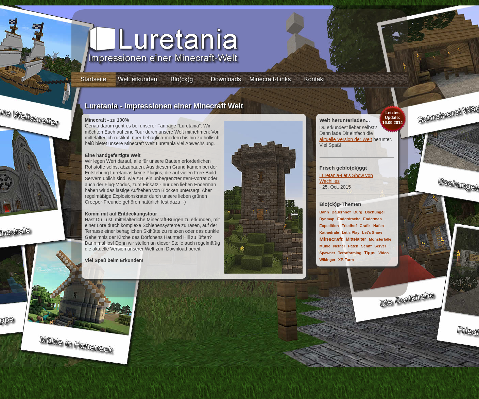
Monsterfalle (380, 239)
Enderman (372, 219)
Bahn (324, 212)
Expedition (329, 226)
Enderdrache (348, 219)
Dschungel (374, 212)
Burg (358, 212)
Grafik (365, 226)
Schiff (366, 246)
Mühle (325, 246)
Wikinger (328, 260)
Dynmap (327, 219)
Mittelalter (356, 239)
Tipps (369, 252)
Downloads (226, 79)
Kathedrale (329, 232)
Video (383, 253)
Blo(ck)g (181, 79)
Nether (339, 246)
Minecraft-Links (270, 79)
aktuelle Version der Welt (346, 139)
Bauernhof (341, 212)
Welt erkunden (137, 79)
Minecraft (331, 239)
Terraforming (349, 253)
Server (380, 246)
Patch (353, 246)
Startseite (93, 79)
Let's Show (372, 232)
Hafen (378, 226)
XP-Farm (346, 260)
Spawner (328, 253)
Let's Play (350, 232)
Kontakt (314, 79)
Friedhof (349, 226)
